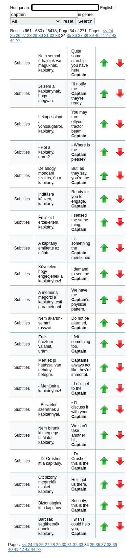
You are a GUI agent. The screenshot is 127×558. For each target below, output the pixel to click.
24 (110, 30)
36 (75, 35)
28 (30, 35)
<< (105, 30)
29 (36, 35)
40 (98, 35)
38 (86, 35)
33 (58, 35)
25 (13, 35)
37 (81, 35)
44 (13, 40)
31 (47, 35)
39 (92, 35)
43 (114, 35)
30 (41, 35)
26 (19, 35)
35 (69, 35)
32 (53, 35)
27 (24, 35)
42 (109, 35)
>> (18, 40)
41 (103, 35)
